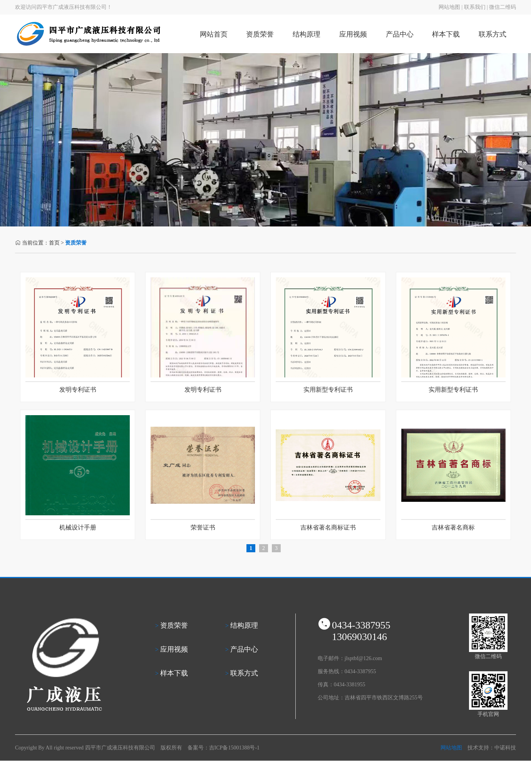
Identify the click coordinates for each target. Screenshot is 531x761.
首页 (54, 243)
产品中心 (400, 34)
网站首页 (214, 34)
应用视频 (353, 34)
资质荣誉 (260, 34)
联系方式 (492, 34)
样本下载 (446, 34)
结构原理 (306, 34)
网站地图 (449, 7)
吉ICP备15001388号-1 (234, 748)
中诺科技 (505, 748)
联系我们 (475, 7)
